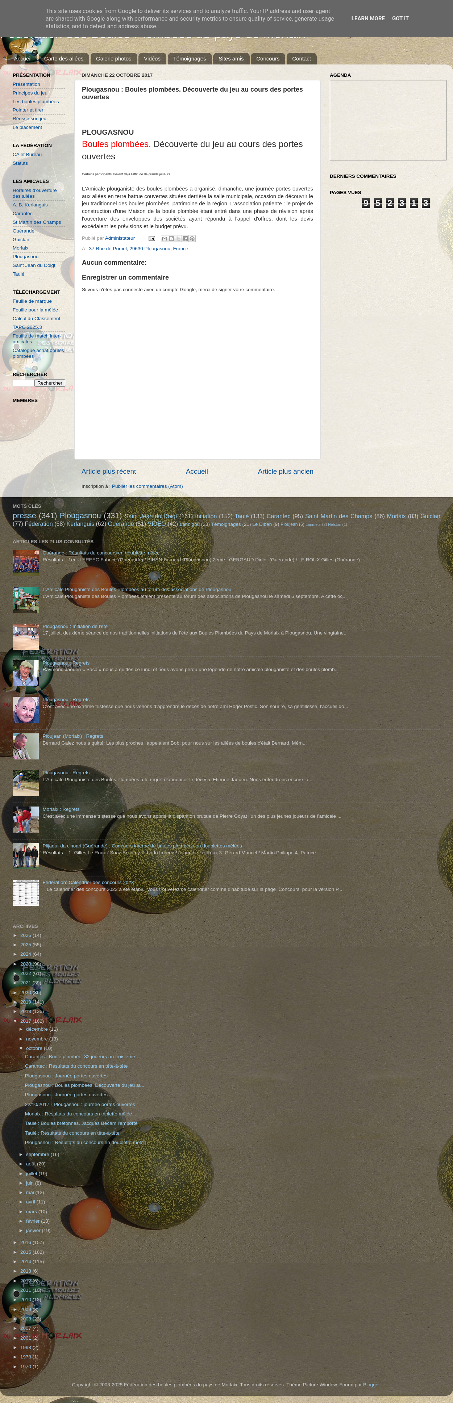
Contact (301, 58)
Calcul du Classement (36, 318)
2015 (26, 1252)
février (33, 1221)
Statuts (20, 163)
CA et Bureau (27, 154)
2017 (26, 1021)
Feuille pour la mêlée (35, 310)
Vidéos (152, 58)
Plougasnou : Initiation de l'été (75, 626)
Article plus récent (109, 471)
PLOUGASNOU (108, 132)
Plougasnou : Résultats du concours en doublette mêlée (85, 1142)
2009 (26, 1309)
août (31, 1164)
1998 (26, 1347)
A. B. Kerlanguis (30, 205)
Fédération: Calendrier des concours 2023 (88, 882)
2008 (26, 1319)
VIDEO (157, 523)
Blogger (371, 1384)
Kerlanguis (80, 523)
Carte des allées (63, 58)
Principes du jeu (30, 93)
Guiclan (21, 239)
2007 (26, 1328)
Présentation (26, 84)
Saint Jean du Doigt (34, 265)
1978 (26, 1357)
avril (31, 1202)
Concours (267, 58)
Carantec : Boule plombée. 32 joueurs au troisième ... (83, 1056)
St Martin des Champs (37, 222)
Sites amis (231, 58)
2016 (26, 1242)
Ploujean (289, 524)
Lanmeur (313, 524)
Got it (400, 18)
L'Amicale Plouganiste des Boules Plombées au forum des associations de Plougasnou (136, 589)
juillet (32, 1173)
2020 (26, 992)
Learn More (368, 18)
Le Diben (262, 524)
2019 (26, 1002)
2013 (26, 1271)
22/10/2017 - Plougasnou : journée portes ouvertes (80, 1104)
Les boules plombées (36, 101)
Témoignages (189, 58)
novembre (37, 1039)
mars (32, 1211)
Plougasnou (25, 256)
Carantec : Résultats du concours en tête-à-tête (76, 1066)
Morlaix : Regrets (60, 809)
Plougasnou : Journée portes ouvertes (66, 1076)
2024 (26, 954)
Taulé (18, 274)
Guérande (23, 231)
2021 (26, 982)
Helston (334, 524)
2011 (26, 1290)
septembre (38, 1154)
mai (31, 1192)
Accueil (23, 58)
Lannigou (190, 524)
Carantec (23, 213)
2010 (26, 1299)
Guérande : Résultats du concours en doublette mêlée (100, 553)
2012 (26, 1280)
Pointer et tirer (28, 110)
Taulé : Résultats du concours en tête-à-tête (72, 1133)
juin (30, 1183)
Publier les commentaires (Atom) (147, 486)
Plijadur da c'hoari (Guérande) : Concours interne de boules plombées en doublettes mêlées (142, 846)
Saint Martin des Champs (339, 516)
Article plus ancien (285, 471)
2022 (26, 973)
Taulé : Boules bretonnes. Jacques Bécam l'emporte (81, 1123)
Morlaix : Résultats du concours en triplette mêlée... (80, 1114)
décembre (37, 1029)
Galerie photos (114, 58)
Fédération (39, 523)
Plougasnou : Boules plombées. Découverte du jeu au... (85, 1085)
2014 (26, 1261)
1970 (26, 1366)
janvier (34, 1230)
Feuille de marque (32, 301)
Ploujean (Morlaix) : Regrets (72, 736)
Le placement (27, 127)
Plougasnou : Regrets (66, 663)
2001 (26, 1338)
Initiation (206, 516)
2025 (26, 944)
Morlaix (21, 248)
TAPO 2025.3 (27, 327)
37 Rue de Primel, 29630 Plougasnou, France (138, 248)
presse (24, 515)
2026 (26, 935)
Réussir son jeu (29, 118)
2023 (26, 964)
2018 (26, 1011)
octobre (35, 1048)
